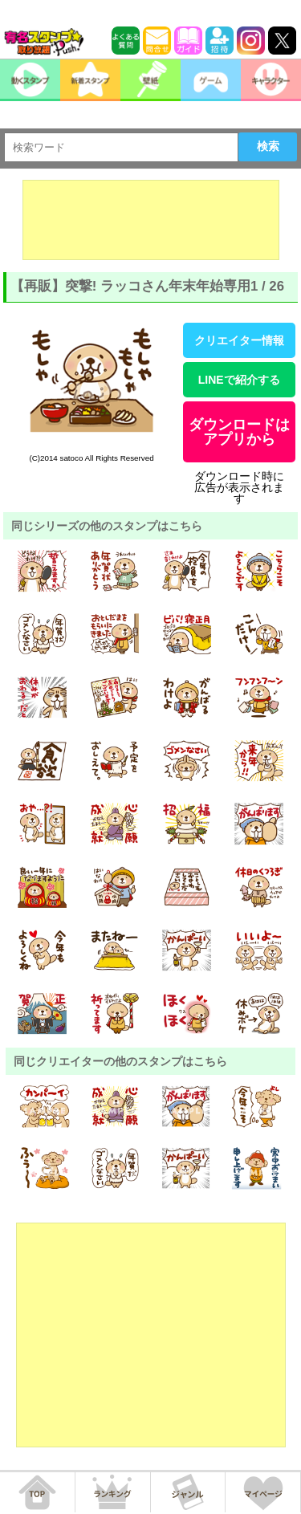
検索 (268, 146)
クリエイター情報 (239, 340)
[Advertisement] (150, 220)
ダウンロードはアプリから (239, 432)
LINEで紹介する (239, 379)
